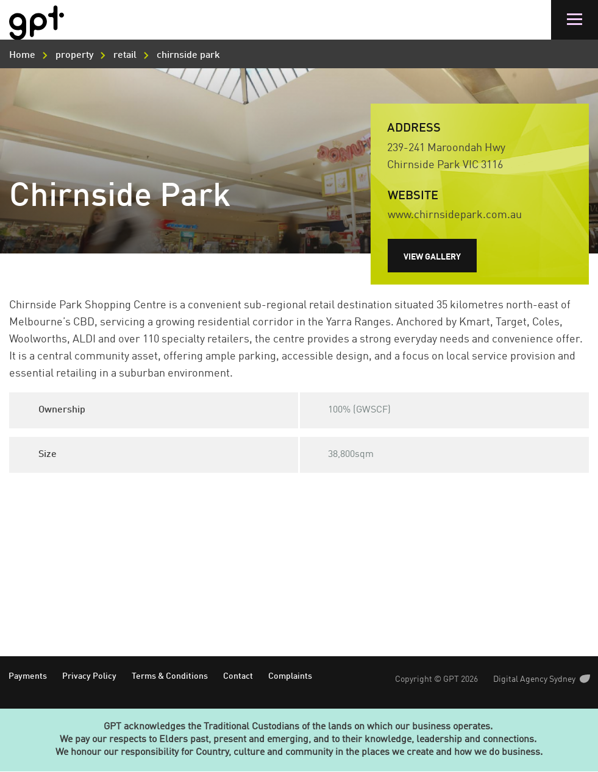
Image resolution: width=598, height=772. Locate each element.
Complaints (290, 676)
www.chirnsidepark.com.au (455, 215)
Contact (238, 676)
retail (125, 55)
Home (22, 55)
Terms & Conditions (170, 676)
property (74, 55)
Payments (28, 676)
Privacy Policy (89, 676)
